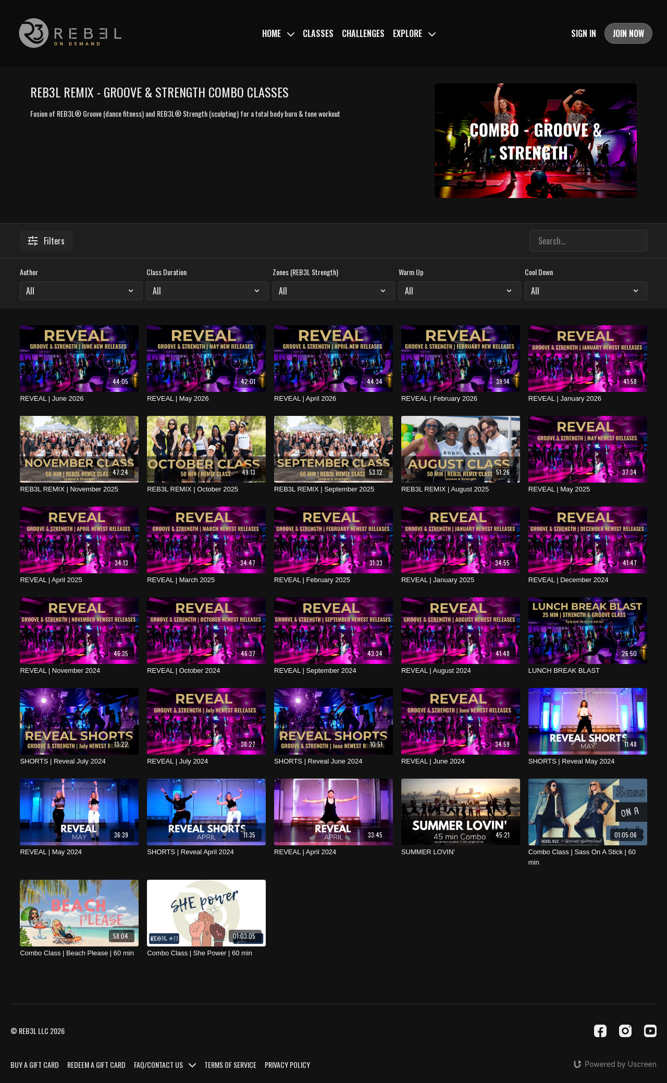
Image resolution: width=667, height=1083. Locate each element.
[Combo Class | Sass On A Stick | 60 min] (587, 857)
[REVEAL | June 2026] (79, 398)
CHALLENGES (363, 33)
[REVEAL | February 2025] (333, 580)
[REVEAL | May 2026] (206, 398)
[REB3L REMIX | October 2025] (206, 489)
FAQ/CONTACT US (165, 1064)
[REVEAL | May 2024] (79, 852)
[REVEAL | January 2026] (587, 398)
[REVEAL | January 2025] (460, 580)
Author (29, 272)
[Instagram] (625, 1031)
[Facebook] (600, 1031)
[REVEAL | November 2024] (79, 671)
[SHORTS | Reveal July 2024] (79, 761)
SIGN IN (583, 33)
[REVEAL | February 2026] (460, 398)
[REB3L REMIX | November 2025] (79, 489)
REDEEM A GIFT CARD (96, 1064)
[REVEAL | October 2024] (206, 671)
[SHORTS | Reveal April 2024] (206, 852)
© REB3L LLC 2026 (37, 1031)
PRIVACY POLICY (287, 1064)
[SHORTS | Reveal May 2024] (587, 761)
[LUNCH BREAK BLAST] (587, 671)
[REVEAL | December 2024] (587, 580)
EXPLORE (414, 33)
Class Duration (166, 272)
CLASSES (318, 33)
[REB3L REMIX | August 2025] (460, 489)
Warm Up (411, 272)
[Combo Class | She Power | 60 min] (206, 953)
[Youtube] (650, 1031)
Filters (46, 241)
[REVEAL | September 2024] (333, 671)
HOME (278, 33)
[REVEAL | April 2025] (79, 580)
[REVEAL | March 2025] (206, 580)
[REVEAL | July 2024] (206, 761)
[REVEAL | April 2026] (333, 398)
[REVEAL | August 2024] (460, 671)
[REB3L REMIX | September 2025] (333, 489)
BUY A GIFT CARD (34, 1064)
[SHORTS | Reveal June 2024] (333, 761)
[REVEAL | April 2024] (333, 852)
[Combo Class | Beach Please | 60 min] (79, 953)
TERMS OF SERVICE (230, 1064)
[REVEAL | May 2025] (587, 489)
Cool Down (539, 272)
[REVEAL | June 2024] (460, 761)
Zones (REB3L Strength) (305, 272)
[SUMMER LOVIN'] (460, 852)
